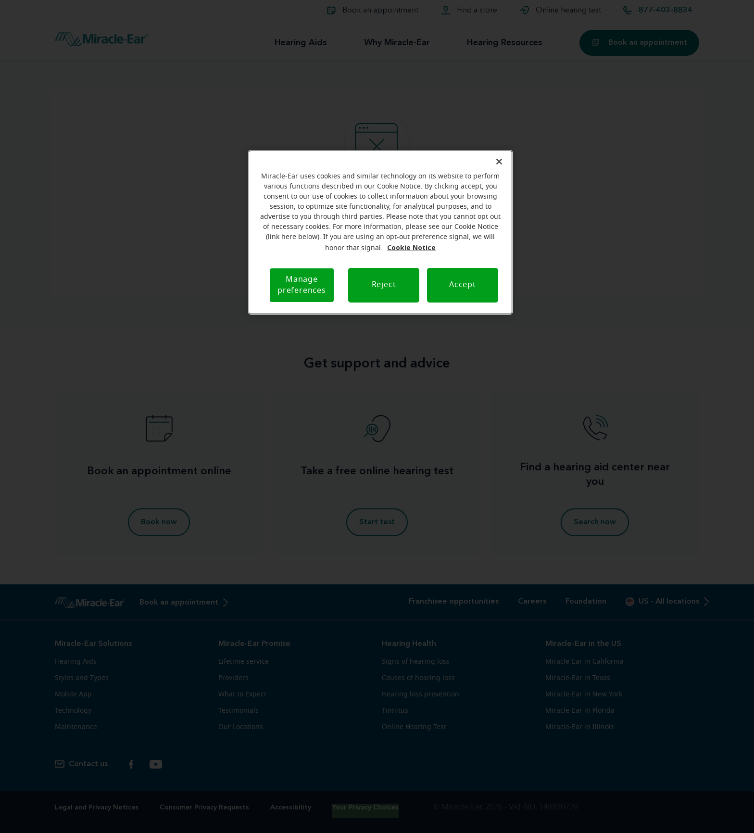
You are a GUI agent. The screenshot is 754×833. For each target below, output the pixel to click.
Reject (384, 285)
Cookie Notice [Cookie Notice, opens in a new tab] (411, 247)
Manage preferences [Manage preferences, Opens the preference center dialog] (301, 285)
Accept (462, 285)
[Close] (499, 161)
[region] (380, 232)
